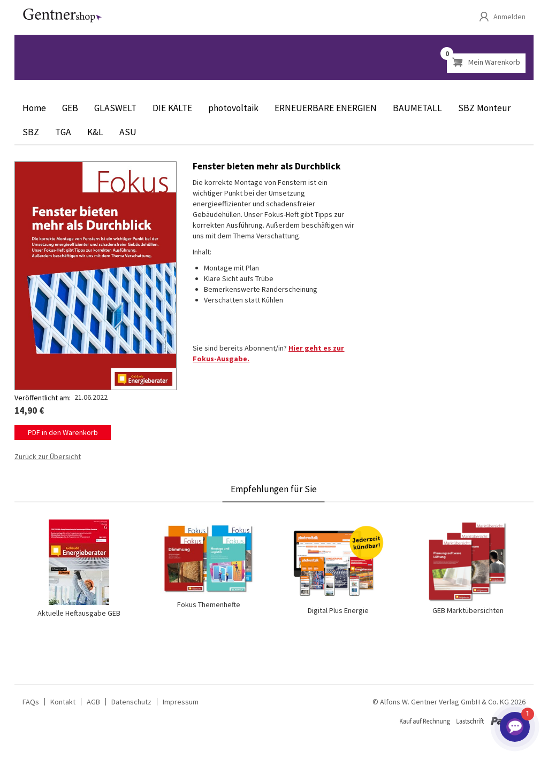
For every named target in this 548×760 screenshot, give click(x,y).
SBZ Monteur (484, 108)
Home (34, 108)
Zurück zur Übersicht (47, 456)
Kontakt (62, 701)
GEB (70, 108)
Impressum (181, 701)
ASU (127, 132)
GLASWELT (115, 108)
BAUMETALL (417, 108)
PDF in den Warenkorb (63, 432)
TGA (63, 132)
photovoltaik (233, 108)
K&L (95, 132)
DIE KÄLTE (172, 108)
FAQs (30, 701)
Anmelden (509, 16)
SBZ (30, 132)
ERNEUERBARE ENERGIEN (326, 108)
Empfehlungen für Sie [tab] (274, 489)
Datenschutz (131, 701)
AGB (93, 701)
